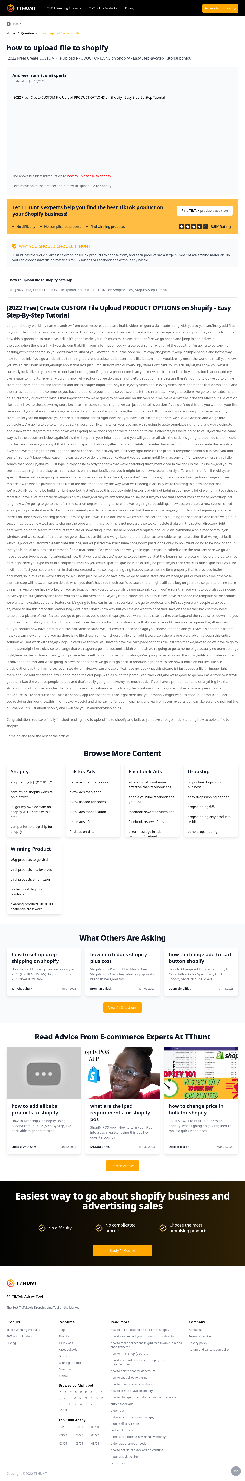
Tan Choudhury (22, 988)
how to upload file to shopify (60, 33)
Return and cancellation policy (209, 1349)
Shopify (64, 1336)
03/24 (95, 1443)
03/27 (95, 1435)
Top (235, 1471)
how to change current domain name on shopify (143, 1397)
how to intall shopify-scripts (129, 1354)
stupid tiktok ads (122, 1404)
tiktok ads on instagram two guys (133, 1417)
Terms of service (200, 1336)
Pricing (129, 8)
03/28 (79, 1435)
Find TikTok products (205, 210)
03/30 (95, 1427)
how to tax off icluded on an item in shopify (140, 1330)
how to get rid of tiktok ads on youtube (137, 1450)
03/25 (79, 1443)
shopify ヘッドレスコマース (31, 782)
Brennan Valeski (101, 988)
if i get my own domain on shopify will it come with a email (31, 812)
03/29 (63, 1435)
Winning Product (70, 1363)
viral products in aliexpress (31, 869)
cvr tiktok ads (120, 1463)
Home (11, 33)
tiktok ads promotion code (128, 1443)
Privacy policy (198, 1343)
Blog (62, 1330)
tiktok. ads (118, 1410)
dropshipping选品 (201, 807)
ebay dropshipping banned (209, 797)
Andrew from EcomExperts (39, 75)
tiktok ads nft (80, 821)
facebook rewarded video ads (151, 812)
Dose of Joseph (179, 1147)
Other (63, 1410)
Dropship (65, 1356)
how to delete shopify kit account (133, 1371)
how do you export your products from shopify (142, 1336)
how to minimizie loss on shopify (133, 1384)
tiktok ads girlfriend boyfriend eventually (138, 1437)
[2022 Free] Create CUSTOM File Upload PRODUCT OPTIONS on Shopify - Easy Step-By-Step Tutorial (91, 290)
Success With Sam (24, 1147)
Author (63, 1376)
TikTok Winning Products (64, 8)
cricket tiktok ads (122, 1430)
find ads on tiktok (83, 831)
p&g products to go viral (29, 859)
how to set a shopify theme (129, 1377)
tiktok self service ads (125, 1424)
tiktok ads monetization (88, 812)
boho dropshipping (202, 831)
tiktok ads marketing (86, 792)
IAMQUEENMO (100, 1147)
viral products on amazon (30, 879)
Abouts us (195, 1330)
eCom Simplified (180, 988)
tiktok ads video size (124, 1457)
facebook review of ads (146, 821)
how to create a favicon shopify (132, 1391)
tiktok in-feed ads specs (88, 802)
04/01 (63, 1427)
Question (28, 33)
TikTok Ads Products (103, 8)
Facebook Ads (68, 1349)
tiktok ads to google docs (89, 782)
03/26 (63, 1443)
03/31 (79, 1427)
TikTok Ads (66, 1343)
